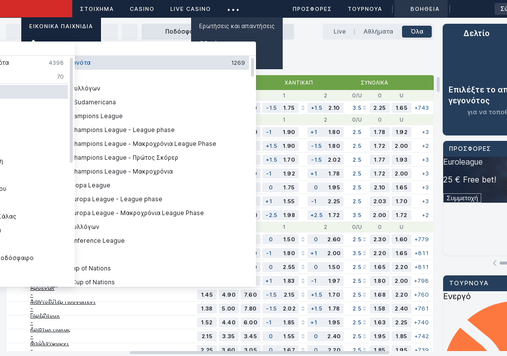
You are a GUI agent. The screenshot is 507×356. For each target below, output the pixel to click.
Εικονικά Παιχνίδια (61, 26)
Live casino (190, 8)
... (233, 7)
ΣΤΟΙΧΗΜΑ (97, 8)
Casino (142, 8)
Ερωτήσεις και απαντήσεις (237, 26)
